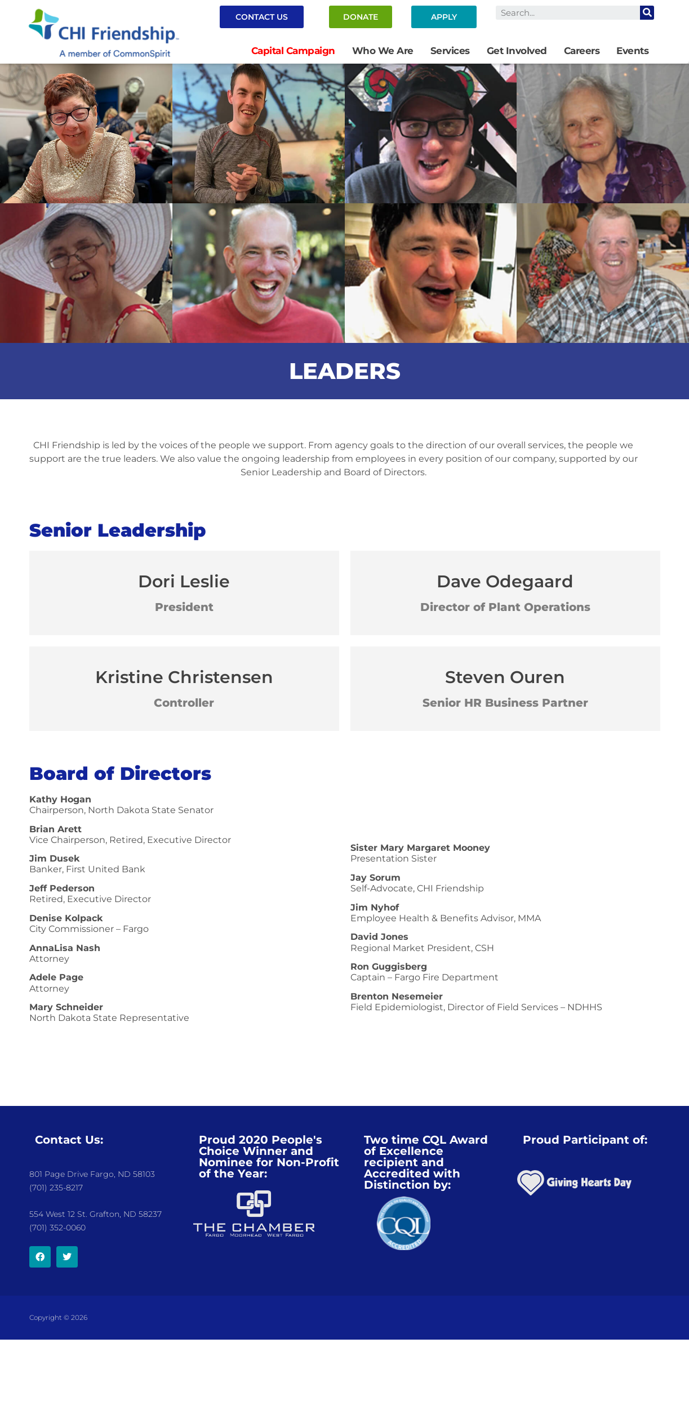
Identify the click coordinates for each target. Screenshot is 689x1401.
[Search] (647, 13)
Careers (582, 50)
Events (632, 50)
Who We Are (383, 50)
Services (450, 50)
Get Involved (517, 50)
